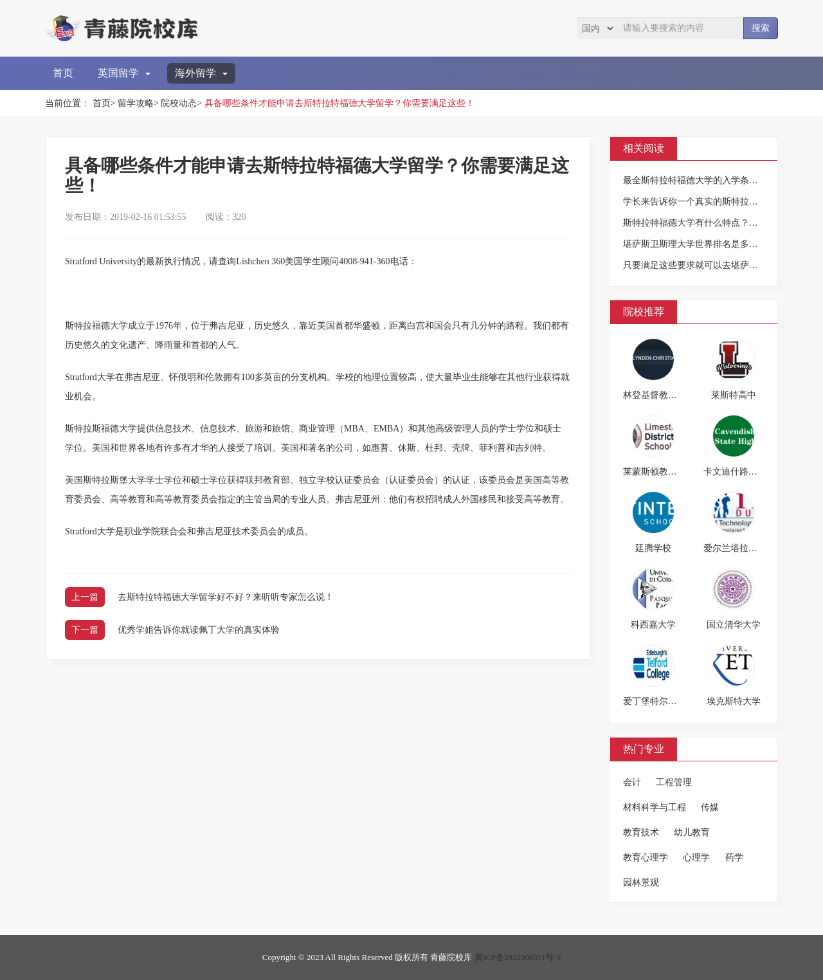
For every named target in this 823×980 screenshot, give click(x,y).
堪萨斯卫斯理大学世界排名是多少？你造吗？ (713, 244)
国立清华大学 (734, 625)
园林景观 (641, 882)
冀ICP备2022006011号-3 (518, 957)
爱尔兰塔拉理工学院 (743, 548)
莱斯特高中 (733, 395)
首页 (63, 73)
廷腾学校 (653, 548)
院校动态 (179, 103)
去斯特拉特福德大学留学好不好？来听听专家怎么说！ (226, 597)
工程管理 (674, 782)
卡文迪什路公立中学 (743, 471)
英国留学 (124, 73)
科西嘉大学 (653, 625)
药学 (734, 857)
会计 (632, 782)
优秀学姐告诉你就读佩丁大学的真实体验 (199, 630)
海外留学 (201, 73)
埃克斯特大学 (734, 701)
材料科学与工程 (654, 807)
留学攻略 (136, 103)
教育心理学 (645, 857)
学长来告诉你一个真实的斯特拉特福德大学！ (713, 201)
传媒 (710, 807)
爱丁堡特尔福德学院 (663, 701)
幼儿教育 (692, 832)
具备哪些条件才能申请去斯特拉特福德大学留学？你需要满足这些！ (339, 103)
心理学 (696, 857)
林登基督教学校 (654, 395)
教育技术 (641, 832)
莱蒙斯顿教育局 (654, 471)
